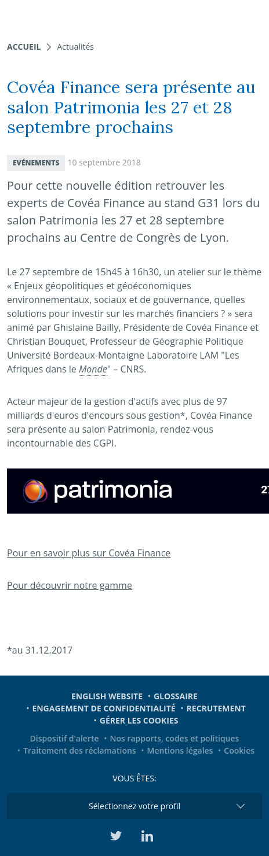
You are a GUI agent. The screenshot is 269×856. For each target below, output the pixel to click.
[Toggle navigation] (252, 14)
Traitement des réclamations (79, 750)
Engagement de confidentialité (103, 708)
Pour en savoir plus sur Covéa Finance (88, 553)
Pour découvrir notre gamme (69, 585)
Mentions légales (180, 750)
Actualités (75, 46)
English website (107, 696)
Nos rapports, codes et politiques (174, 738)
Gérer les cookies (139, 720)
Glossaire (176, 696)
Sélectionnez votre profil (134, 805)
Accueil (24, 46)
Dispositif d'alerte (64, 738)
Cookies (239, 750)
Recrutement (216, 708)
